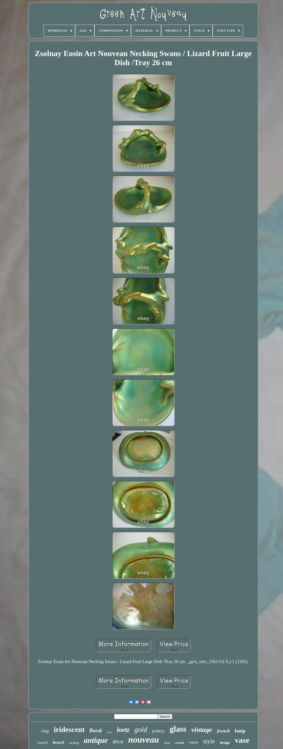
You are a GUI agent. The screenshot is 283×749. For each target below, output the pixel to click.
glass (178, 729)
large (167, 743)
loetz (123, 729)
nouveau (143, 740)
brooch (58, 742)
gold (140, 729)
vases (193, 742)
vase (242, 740)
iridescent (69, 729)
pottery (158, 731)
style (209, 741)
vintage (201, 729)
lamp (240, 730)
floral (95, 730)
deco (117, 741)
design (225, 743)
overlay (179, 743)
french (223, 730)
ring (45, 730)
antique (96, 740)
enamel (42, 743)
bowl (109, 732)
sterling (74, 743)
